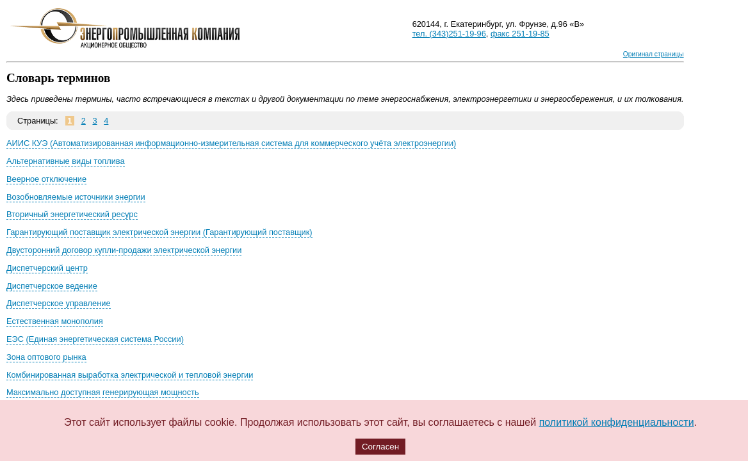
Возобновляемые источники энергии (75, 197)
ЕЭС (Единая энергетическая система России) (95, 339)
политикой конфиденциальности (616, 422)
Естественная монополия (54, 321)
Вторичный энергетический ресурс (72, 214)
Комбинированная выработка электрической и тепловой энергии (129, 375)
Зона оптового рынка (46, 357)
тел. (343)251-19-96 (449, 33)
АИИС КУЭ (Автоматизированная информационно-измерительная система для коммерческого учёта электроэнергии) (231, 143)
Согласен (380, 446)
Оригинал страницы (653, 54)
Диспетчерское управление (58, 303)
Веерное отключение (46, 179)
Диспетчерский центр (47, 268)
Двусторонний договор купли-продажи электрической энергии (123, 250)
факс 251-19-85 (520, 33)
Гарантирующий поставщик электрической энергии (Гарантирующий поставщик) (159, 232)
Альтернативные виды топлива (65, 161)
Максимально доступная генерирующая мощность (102, 392)
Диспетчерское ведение (51, 286)
